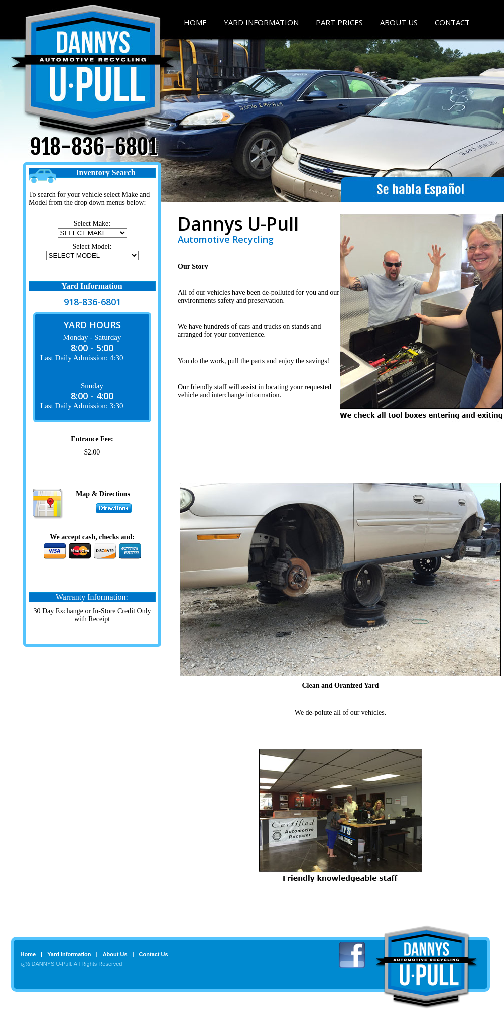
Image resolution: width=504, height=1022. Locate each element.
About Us (115, 954)
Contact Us (153, 954)
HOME (195, 22)
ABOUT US (399, 22)
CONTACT (452, 22)
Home (28, 954)
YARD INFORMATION (261, 22)
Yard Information (69, 954)
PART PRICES (339, 22)
